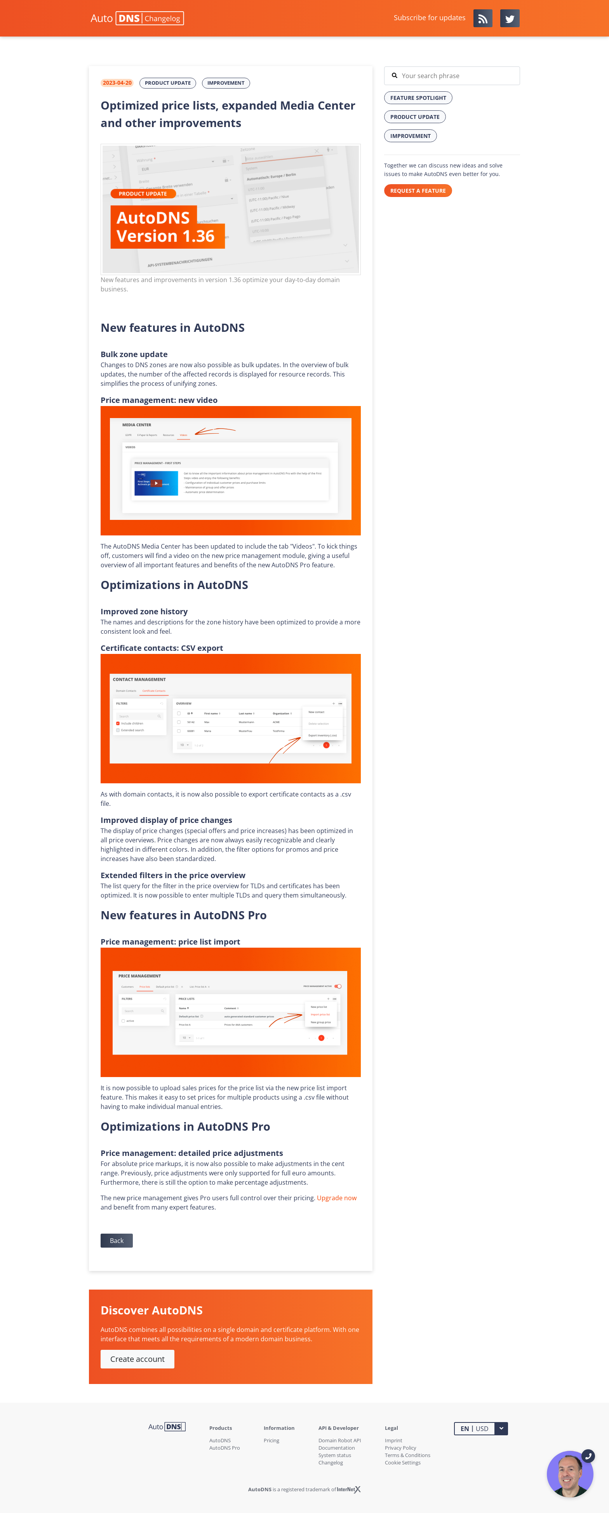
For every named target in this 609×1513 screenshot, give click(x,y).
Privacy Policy (400, 1447)
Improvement (226, 82)
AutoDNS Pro (224, 1447)
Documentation (336, 1447)
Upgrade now (337, 1198)
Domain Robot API (339, 1440)
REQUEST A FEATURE (418, 190)
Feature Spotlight (418, 97)
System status (334, 1455)
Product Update (168, 82)
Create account (137, 1359)
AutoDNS (220, 1440)
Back (117, 1240)
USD (475, 1428)
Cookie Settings (403, 1462)
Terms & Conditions (407, 1455)
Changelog (330, 1462)
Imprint (393, 1440)
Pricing (271, 1440)
